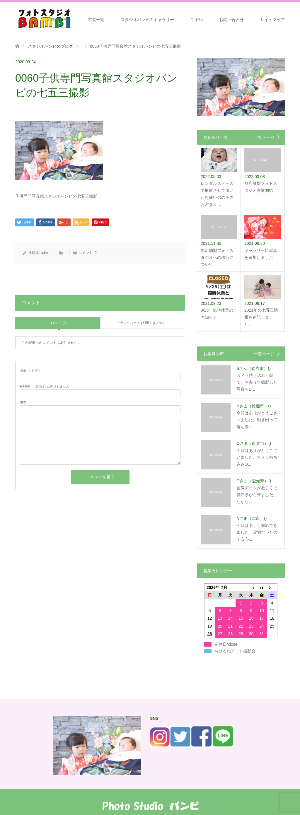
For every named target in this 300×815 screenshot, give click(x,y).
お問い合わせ (231, 19)
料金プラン (61, 19)
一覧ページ (264, 137)
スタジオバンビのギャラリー (147, 19)
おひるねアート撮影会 (234, 651)
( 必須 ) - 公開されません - (45, 386)
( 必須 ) (30, 370)
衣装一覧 (96, 19)
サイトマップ (272, 19)
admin (46, 253)
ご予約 (196, 19)
